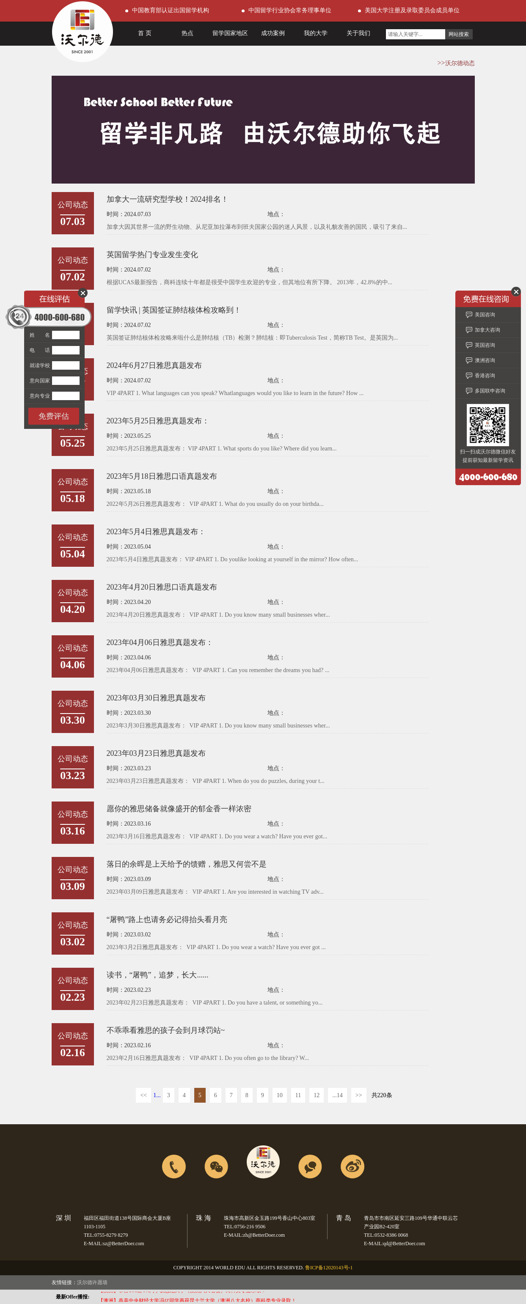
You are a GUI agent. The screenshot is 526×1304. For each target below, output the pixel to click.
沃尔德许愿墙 (92, 1282)
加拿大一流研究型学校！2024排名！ (168, 199)
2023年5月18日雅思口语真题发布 (162, 476)
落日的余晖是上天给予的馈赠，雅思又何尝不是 (187, 864)
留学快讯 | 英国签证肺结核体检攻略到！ (174, 310)
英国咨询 (485, 345)
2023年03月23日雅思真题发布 (156, 753)
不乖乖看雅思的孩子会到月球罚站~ (166, 1030)
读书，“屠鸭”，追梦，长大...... (158, 975)
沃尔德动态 (460, 63)
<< (143, 1095)
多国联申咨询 (490, 391)
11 (298, 1095)
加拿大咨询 (487, 330)
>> (358, 1095)
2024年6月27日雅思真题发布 (154, 365)
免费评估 (54, 416)
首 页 (144, 33)
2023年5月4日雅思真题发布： (156, 531)
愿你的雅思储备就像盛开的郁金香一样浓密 (179, 808)
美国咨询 (485, 315)
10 (280, 1095)
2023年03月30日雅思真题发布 (156, 698)
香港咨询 (485, 376)
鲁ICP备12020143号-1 (329, 1268)
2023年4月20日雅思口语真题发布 (162, 587)
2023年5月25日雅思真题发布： (158, 421)
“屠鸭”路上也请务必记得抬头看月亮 (167, 919)
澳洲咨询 (485, 360)
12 (316, 1095)
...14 (337, 1095)
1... (157, 1095)
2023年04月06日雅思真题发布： (160, 642)
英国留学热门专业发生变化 (152, 254)
